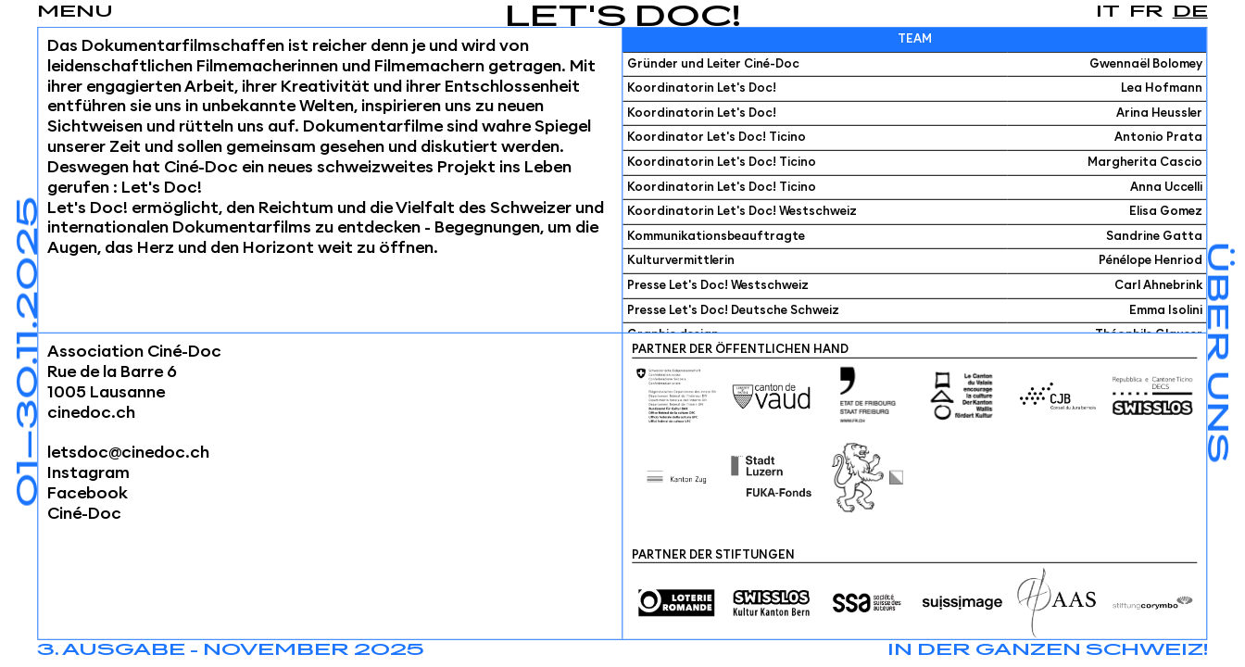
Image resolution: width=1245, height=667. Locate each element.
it (1108, 12)
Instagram (88, 473)
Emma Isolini (1165, 310)
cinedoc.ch (91, 412)
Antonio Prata (1158, 138)
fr (1146, 12)
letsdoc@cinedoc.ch (128, 453)
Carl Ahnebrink (1158, 286)
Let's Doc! (623, 18)
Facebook (87, 493)
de (1190, 12)
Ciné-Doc (84, 514)
